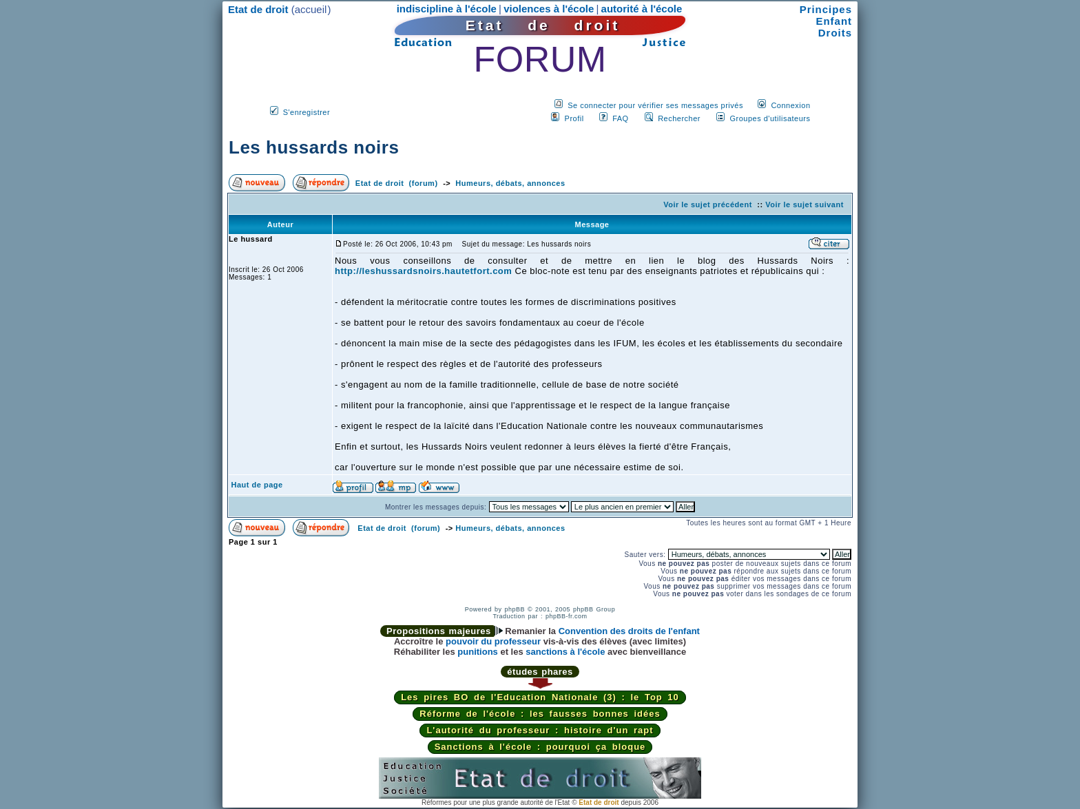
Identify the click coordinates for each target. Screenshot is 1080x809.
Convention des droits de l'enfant (629, 631)
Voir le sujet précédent (707, 204)
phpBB (514, 609)
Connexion (790, 105)
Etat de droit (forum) (396, 183)
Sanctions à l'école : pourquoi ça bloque (540, 747)
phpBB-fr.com (567, 616)
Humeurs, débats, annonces (510, 183)
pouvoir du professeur (493, 641)
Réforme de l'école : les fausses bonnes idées (539, 713)
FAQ (620, 118)
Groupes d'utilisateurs (769, 118)
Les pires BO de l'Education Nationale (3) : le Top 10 (540, 697)
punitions (477, 652)
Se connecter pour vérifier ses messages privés (655, 105)
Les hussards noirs (314, 147)
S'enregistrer (307, 112)
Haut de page (257, 485)
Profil (574, 118)
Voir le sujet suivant (804, 204)
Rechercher (679, 118)
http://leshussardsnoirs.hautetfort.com (423, 271)
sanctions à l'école (565, 652)
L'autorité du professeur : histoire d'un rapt (539, 730)
